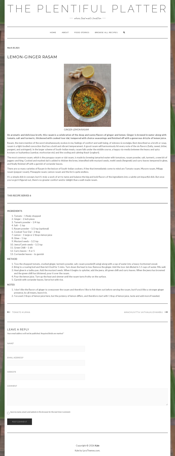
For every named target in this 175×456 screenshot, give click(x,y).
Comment (12, 386)
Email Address (15, 357)
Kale (97, 445)
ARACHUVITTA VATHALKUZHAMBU (143, 312)
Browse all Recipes (106, 32)
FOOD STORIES (81, 32)
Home (53, 32)
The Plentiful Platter (87, 9)
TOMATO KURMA (21, 312)
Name (10, 343)
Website (11, 372)
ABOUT (65, 32)
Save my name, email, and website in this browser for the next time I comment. (40, 412)
